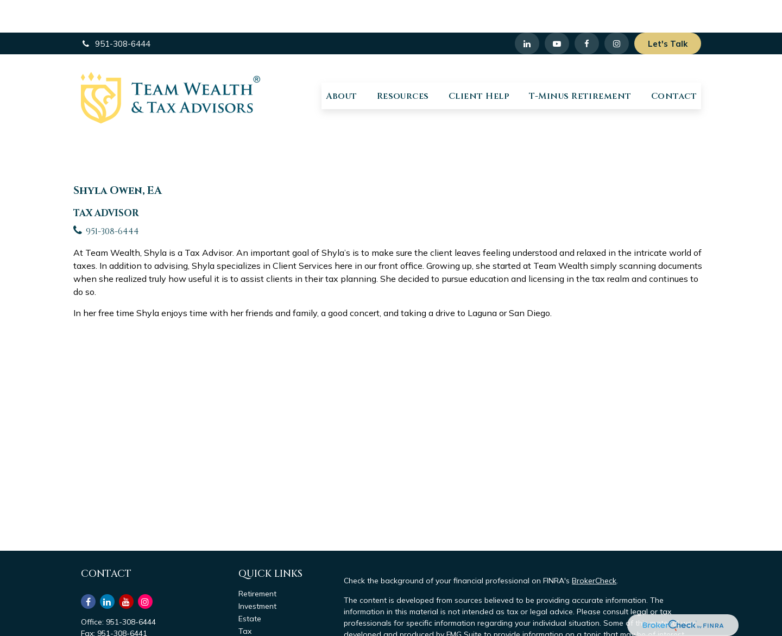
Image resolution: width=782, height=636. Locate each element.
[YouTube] (557, 11)
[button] (341, 63)
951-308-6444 (115, 11)
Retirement (257, 561)
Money (250, 611)
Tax (244, 598)
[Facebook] (587, 11)
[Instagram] (145, 569)
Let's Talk (668, 11)
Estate (249, 586)
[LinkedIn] (527, 11)
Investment (257, 573)
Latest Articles (263, 623)
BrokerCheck (594, 548)
